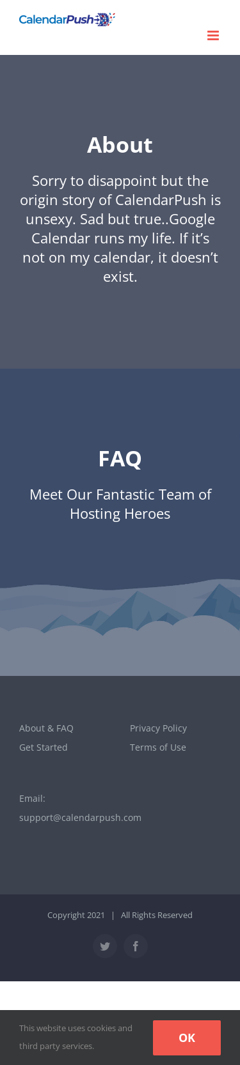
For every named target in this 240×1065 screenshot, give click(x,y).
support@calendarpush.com (80, 817)
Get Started (43, 747)
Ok (187, 1037)
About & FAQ (46, 728)
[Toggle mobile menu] (214, 35)
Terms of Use (158, 747)
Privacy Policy (158, 728)
